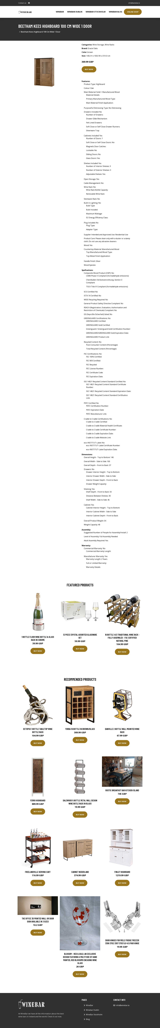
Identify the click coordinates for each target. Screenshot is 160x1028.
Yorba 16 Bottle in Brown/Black (80, 729)
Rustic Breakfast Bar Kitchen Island (122, 790)
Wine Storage (98, 44)
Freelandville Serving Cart (38, 871)
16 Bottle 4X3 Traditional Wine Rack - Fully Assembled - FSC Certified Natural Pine (122, 637)
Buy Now (89, 69)
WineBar (60, 12)
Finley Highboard (122, 871)
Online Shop (132, 12)
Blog (88, 1019)
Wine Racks (109, 44)
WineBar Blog (115, 12)
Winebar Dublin (74, 12)
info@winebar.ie (134, 3)
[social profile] (29, 3)
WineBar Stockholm (96, 12)
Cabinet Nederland (80, 871)
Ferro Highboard (37, 800)
